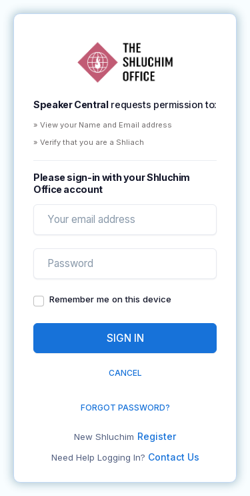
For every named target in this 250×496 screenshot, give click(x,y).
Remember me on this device (110, 299)
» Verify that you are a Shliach (88, 142)
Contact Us (173, 457)
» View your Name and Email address (102, 125)
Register (156, 436)
